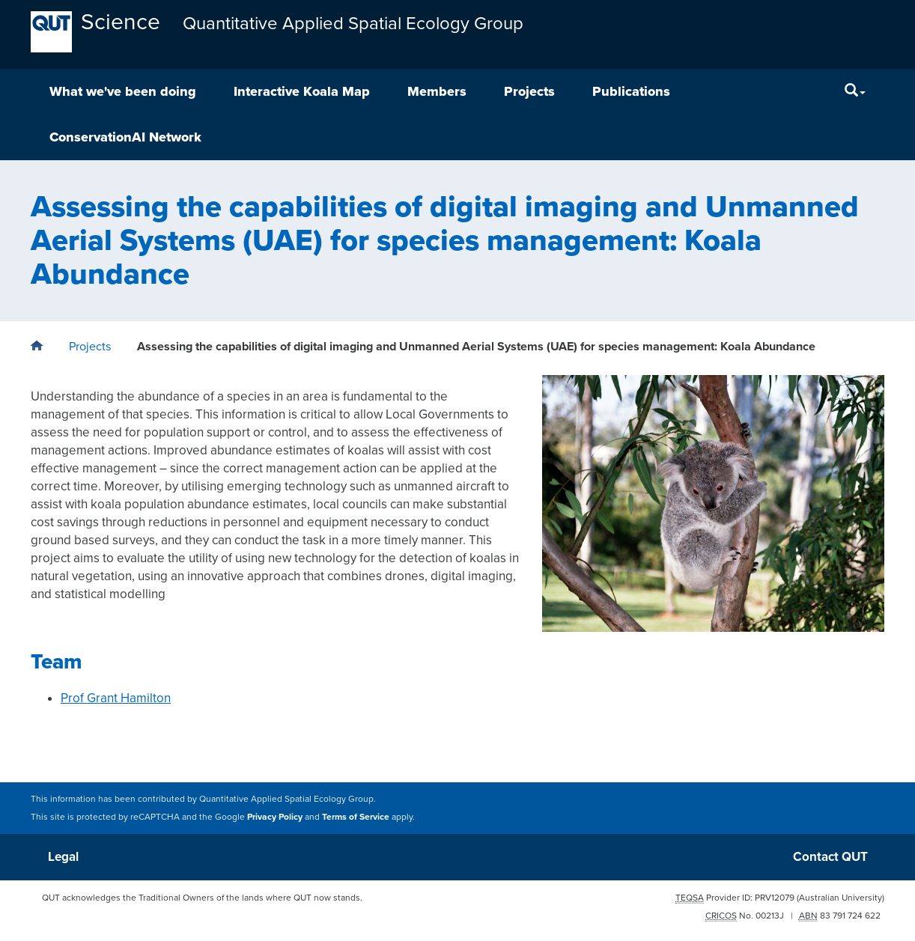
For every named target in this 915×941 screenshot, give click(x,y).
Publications (631, 91)
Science (120, 22)
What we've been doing (122, 91)
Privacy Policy (275, 816)
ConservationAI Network (125, 137)
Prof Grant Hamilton (116, 698)
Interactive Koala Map (302, 91)
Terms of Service (355, 816)
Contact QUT (830, 857)
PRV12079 (774, 897)
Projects (529, 91)
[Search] (855, 92)
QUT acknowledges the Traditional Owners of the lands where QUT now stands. (202, 897)
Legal (63, 857)
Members (436, 91)
